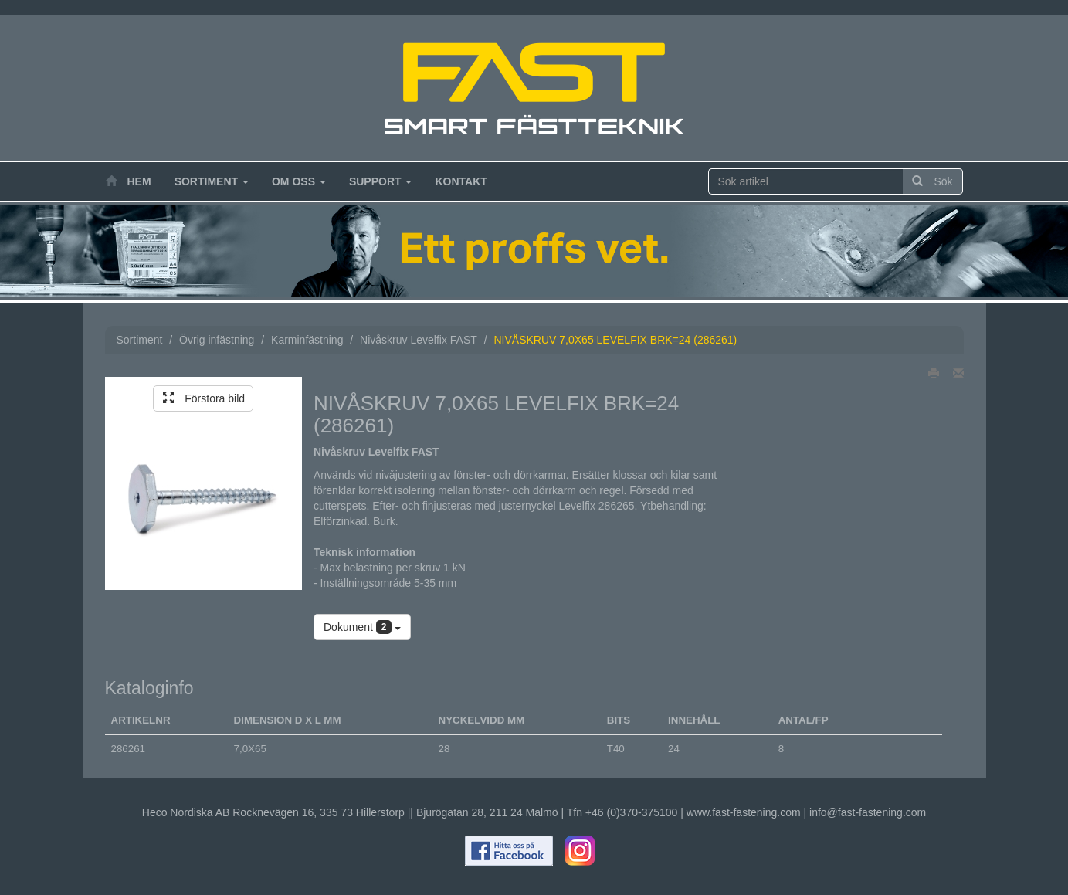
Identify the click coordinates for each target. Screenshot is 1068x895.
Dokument (362, 627)
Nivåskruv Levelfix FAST (418, 340)
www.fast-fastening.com (744, 812)
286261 (128, 748)
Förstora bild (204, 398)
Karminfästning (307, 340)
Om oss (299, 181)
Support (380, 181)
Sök (932, 181)
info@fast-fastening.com (867, 812)
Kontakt (461, 181)
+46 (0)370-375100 (631, 812)
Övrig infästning (216, 340)
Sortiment (212, 181)
